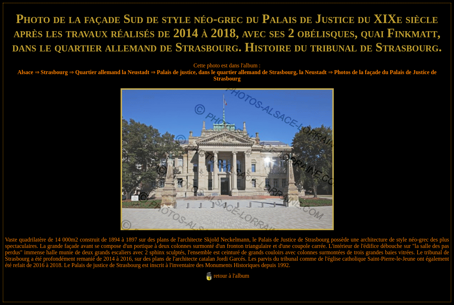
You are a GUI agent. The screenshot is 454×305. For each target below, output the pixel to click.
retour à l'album (231, 276)
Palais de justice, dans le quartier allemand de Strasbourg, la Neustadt (242, 72)
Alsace (25, 72)
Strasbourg (54, 72)
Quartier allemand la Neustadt (112, 72)
